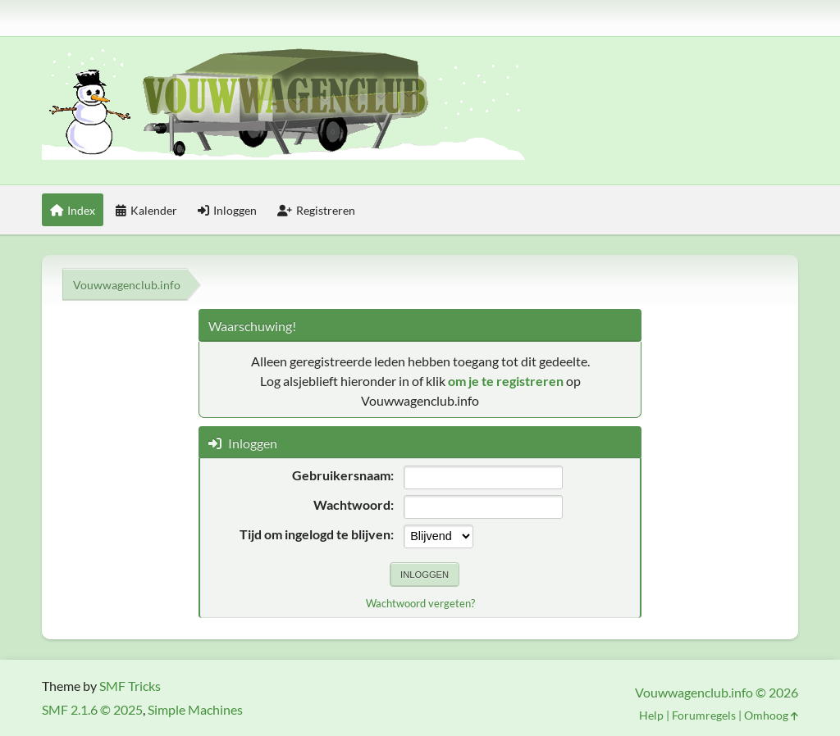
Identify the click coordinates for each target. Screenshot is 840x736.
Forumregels (704, 715)
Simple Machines (195, 709)
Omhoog (771, 715)
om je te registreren (506, 380)
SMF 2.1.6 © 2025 (92, 709)
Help (651, 715)
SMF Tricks (130, 685)
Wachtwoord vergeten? (420, 603)
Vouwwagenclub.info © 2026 (716, 692)
